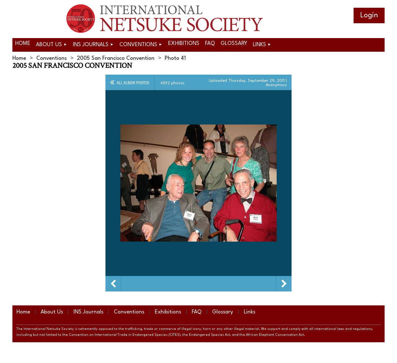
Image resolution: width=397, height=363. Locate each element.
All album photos (133, 82)
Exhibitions (168, 312)
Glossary (222, 312)
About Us (52, 312)
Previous (113, 283)
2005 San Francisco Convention (115, 58)
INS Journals (88, 312)
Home (19, 58)
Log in (369, 15)
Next (284, 283)
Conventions (51, 58)
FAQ (197, 312)
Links (249, 312)
